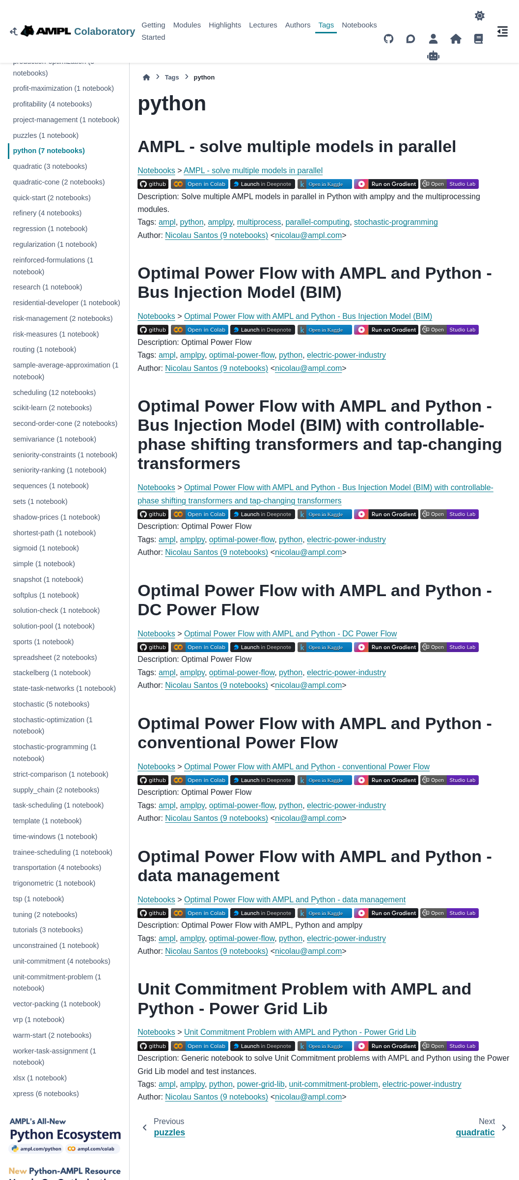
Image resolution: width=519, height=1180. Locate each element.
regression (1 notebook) (50, 229)
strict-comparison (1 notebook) (60, 774)
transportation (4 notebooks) (57, 867)
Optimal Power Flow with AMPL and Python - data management (295, 899)
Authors (298, 25)
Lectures (263, 25)
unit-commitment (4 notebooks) (61, 961)
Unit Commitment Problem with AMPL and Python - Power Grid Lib (300, 1032)
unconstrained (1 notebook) (56, 945)
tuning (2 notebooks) (45, 914)
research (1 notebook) (47, 287)
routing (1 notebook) (44, 349)
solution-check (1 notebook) (56, 610)
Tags (326, 25)
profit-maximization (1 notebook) (63, 88)
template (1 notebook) (47, 821)
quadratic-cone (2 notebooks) (59, 182)
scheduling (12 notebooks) (54, 392)
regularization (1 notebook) (55, 244)
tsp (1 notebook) (38, 899)
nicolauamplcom (308, 235)
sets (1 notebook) (40, 501)
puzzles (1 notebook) (46, 135)
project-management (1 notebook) (66, 120)
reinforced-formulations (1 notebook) (53, 266)
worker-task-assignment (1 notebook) (54, 1057)
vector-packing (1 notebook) (56, 1004)
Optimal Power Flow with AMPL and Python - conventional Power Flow (307, 766)
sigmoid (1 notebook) (46, 548)
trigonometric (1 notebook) (54, 883)
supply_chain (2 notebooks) (56, 790)
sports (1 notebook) (43, 642)
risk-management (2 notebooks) (62, 318)
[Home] (146, 77)
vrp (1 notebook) (38, 1019)
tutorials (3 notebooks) (47, 930)
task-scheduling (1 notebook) (58, 805)
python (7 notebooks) (48, 151)
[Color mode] (480, 15)
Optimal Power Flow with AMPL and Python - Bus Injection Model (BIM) (308, 316)
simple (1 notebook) (44, 564)
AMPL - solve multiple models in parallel (253, 170)
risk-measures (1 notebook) (56, 334)
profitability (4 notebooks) (52, 104)
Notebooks (359, 25)
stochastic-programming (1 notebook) (54, 752)
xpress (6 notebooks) (46, 1094)
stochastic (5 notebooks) (51, 704)
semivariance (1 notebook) (54, 439)
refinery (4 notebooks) (47, 213)
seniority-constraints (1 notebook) (65, 455)
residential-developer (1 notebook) (66, 303)
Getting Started (153, 31)
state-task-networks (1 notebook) (64, 688)
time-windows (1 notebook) (55, 836)
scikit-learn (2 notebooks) (52, 408)
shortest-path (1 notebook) (54, 533)
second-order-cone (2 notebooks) (65, 423)
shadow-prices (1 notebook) (56, 517)
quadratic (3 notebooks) (50, 166)
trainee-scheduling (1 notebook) (62, 852)
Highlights (225, 25)
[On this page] (502, 31)
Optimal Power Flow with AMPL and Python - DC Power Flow (290, 633)
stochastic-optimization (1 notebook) (52, 725)
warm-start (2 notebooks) (52, 1035)
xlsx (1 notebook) (40, 1078)
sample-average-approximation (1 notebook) (65, 371)
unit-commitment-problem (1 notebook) (57, 983)
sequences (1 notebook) (50, 486)
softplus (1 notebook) (46, 595)
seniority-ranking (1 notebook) (59, 470)
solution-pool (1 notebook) (53, 626)
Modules (187, 25)
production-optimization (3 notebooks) (53, 67)
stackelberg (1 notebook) (51, 673)
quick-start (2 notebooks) (51, 198)
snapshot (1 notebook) (48, 579)
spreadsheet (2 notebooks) (55, 657)
